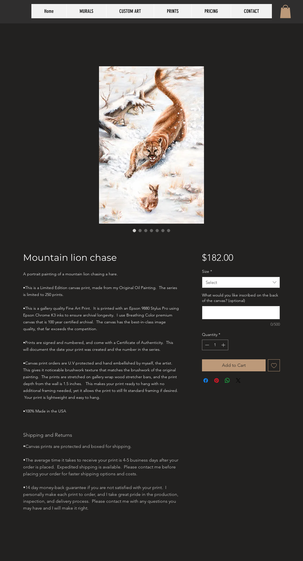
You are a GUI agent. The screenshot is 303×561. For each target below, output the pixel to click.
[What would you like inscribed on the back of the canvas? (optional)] (241, 312)
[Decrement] (206, 345)
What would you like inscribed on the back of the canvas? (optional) (240, 297)
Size (207, 271)
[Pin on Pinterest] (216, 380)
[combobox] (241, 282)
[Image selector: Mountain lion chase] (134, 230)
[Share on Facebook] (205, 380)
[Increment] (223, 345)
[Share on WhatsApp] (227, 380)
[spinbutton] (215, 345)
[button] (285, 11)
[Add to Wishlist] (274, 365)
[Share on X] (238, 380)
